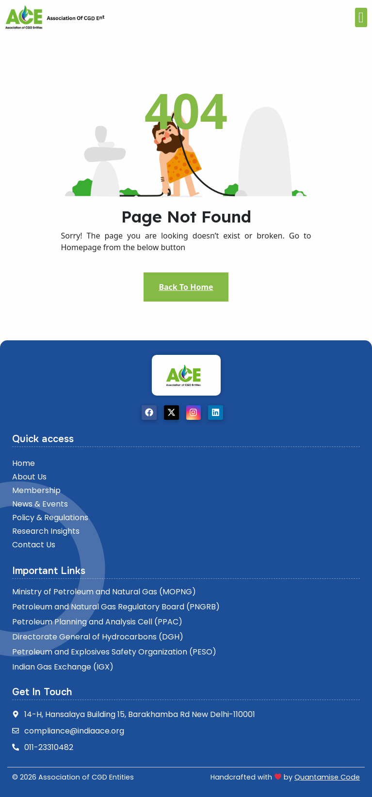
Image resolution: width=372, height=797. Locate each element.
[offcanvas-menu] (361, 17)
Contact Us (33, 544)
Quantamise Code (327, 777)
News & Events (40, 504)
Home (23, 463)
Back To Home (186, 287)
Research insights (46, 531)
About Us (29, 476)
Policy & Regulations (50, 517)
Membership (36, 490)
